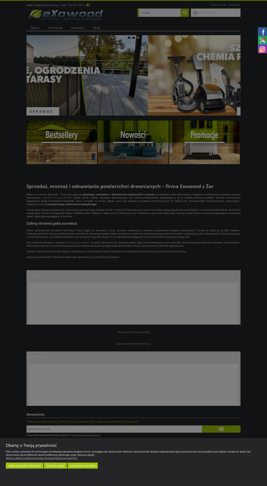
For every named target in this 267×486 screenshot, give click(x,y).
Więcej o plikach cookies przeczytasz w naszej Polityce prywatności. (42, 458)
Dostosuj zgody (55, 465)
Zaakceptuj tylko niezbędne (24, 465)
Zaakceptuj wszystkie (82, 465)
